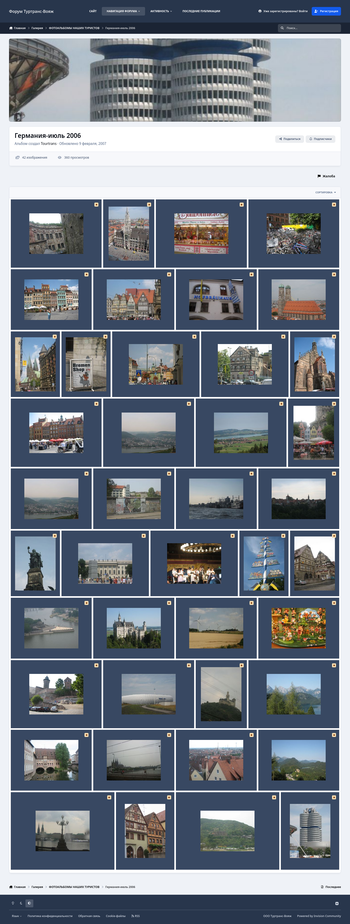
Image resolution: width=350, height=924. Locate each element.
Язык (17, 916)
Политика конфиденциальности (50, 916)
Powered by (319, 916)
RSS (135, 916)
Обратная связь (89, 916)
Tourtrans (49, 143)
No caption (22, 257)
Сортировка (326, 192)
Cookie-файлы (115, 916)
